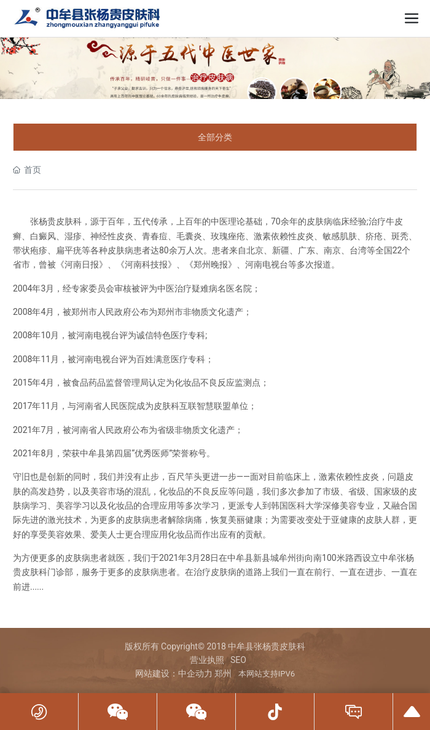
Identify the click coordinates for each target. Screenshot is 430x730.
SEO (238, 660)
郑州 (223, 673)
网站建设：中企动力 (174, 673)
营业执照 (207, 660)
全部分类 (215, 137)
